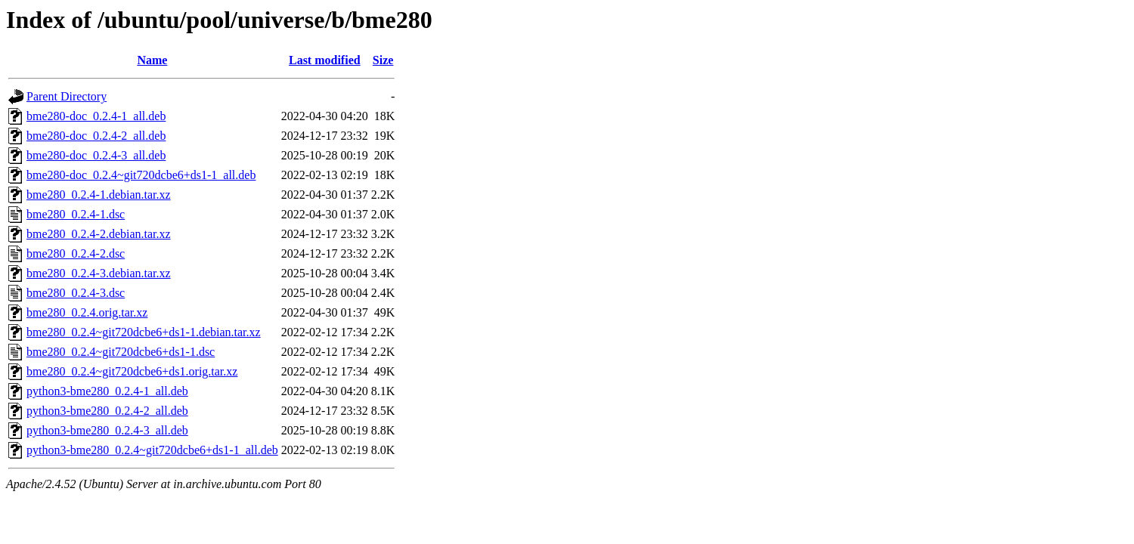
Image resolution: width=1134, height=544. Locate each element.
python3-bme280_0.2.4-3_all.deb (107, 430)
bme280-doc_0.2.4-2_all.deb (96, 135)
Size (383, 60)
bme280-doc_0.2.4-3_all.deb (96, 155)
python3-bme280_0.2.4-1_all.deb (107, 391)
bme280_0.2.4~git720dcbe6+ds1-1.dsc (120, 351)
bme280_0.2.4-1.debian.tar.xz (98, 194)
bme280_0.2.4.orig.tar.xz (86, 312)
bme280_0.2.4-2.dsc (75, 253)
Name (152, 60)
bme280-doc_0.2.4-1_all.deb (96, 116)
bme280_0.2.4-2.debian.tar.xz (98, 233)
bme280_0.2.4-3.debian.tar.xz (98, 273)
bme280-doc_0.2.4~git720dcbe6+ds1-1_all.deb (141, 174)
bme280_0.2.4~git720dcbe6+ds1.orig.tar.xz (131, 371)
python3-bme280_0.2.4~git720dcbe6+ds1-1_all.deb (152, 450)
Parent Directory (66, 96)
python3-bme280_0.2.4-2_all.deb (107, 410)
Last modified (325, 60)
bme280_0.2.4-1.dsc (75, 214)
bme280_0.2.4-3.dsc (75, 292)
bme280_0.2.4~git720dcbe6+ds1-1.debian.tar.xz (143, 332)
